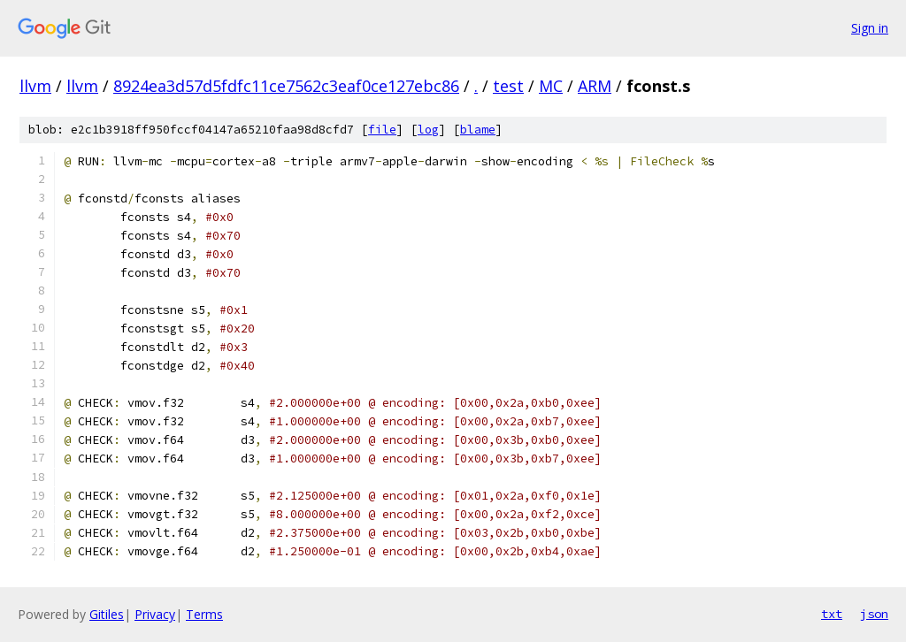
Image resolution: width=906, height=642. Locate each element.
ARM (594, 85)
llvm (35, 85)
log (428, 129)
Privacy (154, 614)
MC (551, 85)
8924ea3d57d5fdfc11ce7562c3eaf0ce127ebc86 (286, 85)
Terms (204, 614)
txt (831, 614)
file (382, 129)
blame (477, 129)
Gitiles (106, 614)
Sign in (869, 27)
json (874, 614)
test (508, 85)
